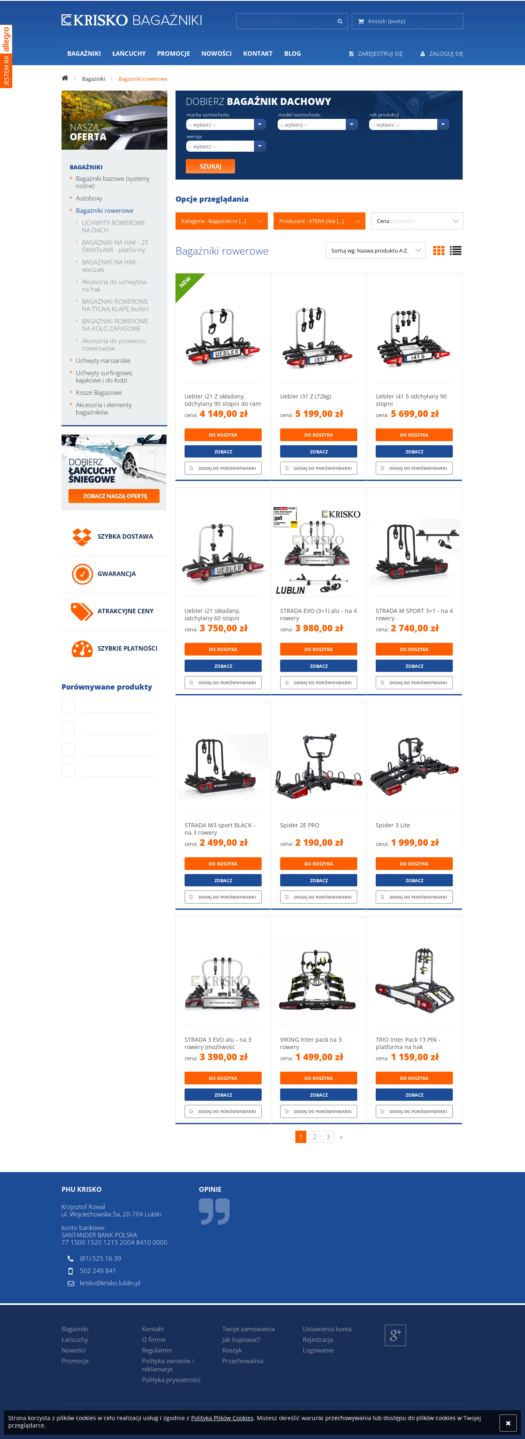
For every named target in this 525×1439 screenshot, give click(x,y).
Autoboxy (89, 198)
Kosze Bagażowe (99, 392)
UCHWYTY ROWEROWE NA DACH (113, 226)
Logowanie (318, 1350)
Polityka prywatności (171, 1379)
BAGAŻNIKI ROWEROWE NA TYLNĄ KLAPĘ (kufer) (115, 305)
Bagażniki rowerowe (104, 210)
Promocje (75, 1361)
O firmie (153, 1339)
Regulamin (157, 1350)
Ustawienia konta (327, 1329)
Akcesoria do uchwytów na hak (114, 285)
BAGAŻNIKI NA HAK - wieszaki (111, 265)
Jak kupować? (241, 1339)
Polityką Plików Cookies (222, 1418)
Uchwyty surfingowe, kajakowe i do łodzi (104, 376)
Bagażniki (86, 167)
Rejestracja (318, 1339)
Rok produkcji (384, 114)
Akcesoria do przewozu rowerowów (114, 344)
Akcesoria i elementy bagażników (104, 408)
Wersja (194, 136)
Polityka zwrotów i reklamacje (168, 1365)
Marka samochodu (208, 114)
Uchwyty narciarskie (103, 360)
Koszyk (232, 1350)
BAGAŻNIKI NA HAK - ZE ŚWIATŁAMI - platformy (115, 246)
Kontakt (153, 1329)
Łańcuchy (75, 1339)
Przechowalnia (242, 1361)
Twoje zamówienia (248, 1329)
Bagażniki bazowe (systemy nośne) (113, 182)
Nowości (74, 1350)
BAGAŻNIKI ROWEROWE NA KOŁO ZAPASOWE (115, 324)
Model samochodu (299, 114)
